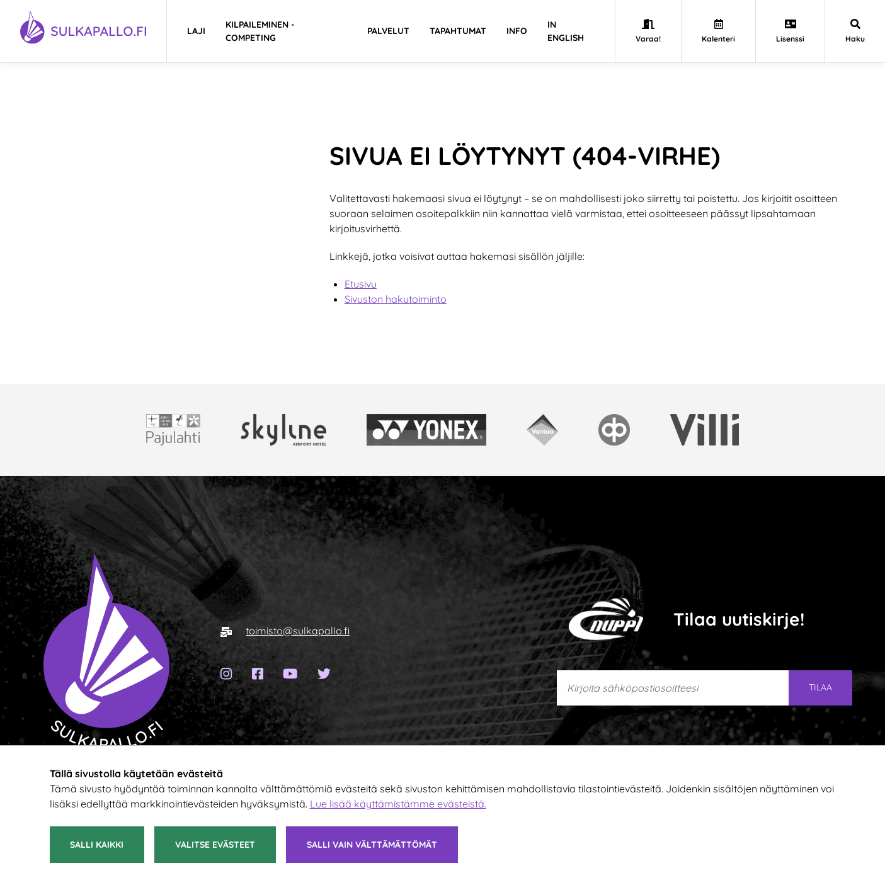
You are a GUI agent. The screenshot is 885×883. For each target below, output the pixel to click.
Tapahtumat (458, 31)
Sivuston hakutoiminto (396, 299)
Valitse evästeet (215, 844)
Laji (196, 31)
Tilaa (820, 687)
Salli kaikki (96, 844)
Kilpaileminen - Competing (260, 31)
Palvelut (388, 31)
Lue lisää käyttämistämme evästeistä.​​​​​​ (398, 803)
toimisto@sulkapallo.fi (298, 630)
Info (516, 31)
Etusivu (361, 284)
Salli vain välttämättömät (372, 844)
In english (565, 31)
